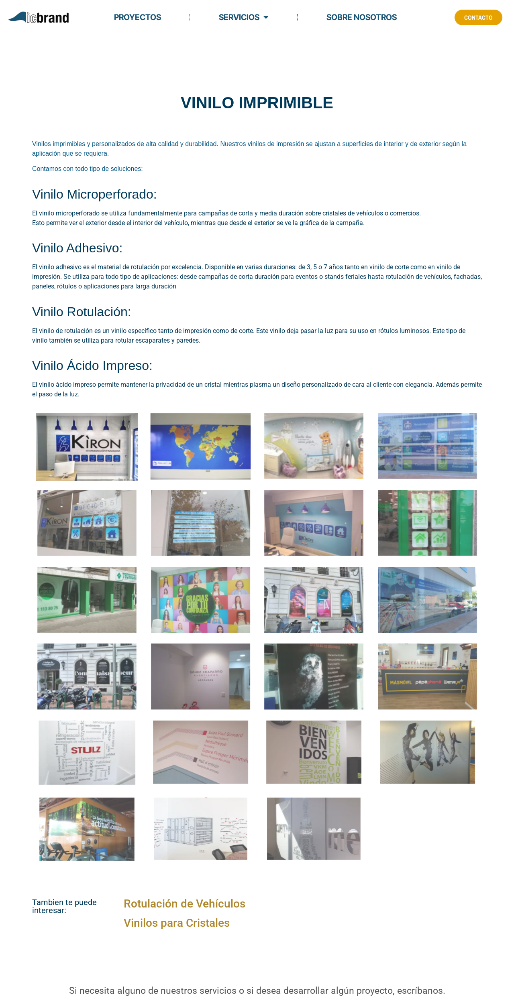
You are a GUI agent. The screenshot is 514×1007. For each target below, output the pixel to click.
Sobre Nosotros (361, 17)
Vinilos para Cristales (177, 923)
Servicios (244, 17)
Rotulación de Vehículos (184, 903)
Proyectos (137, 17)
